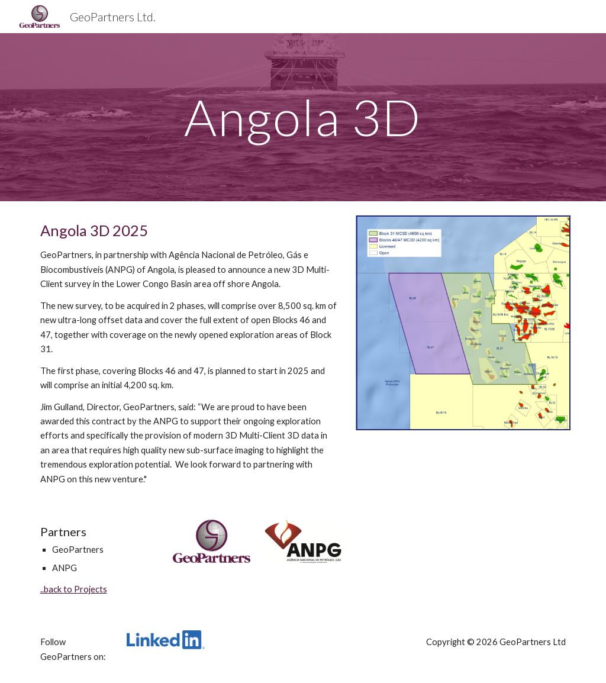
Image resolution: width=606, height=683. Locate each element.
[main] (303, 117)
